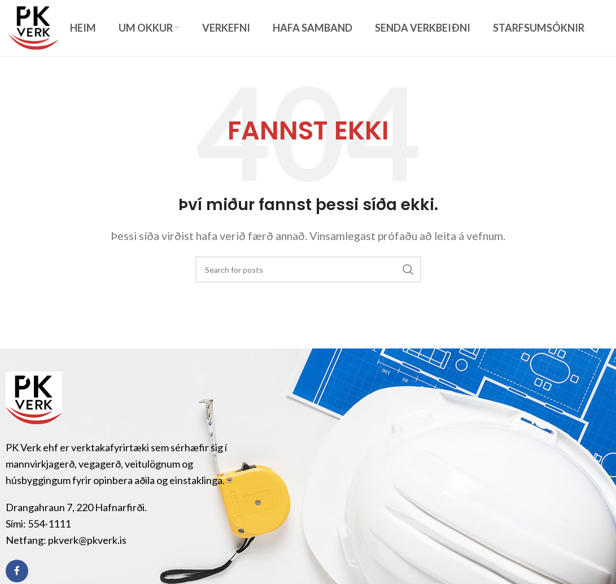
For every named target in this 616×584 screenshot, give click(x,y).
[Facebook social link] (17, 571)
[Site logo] (33, 26)
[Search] (308, 269)
